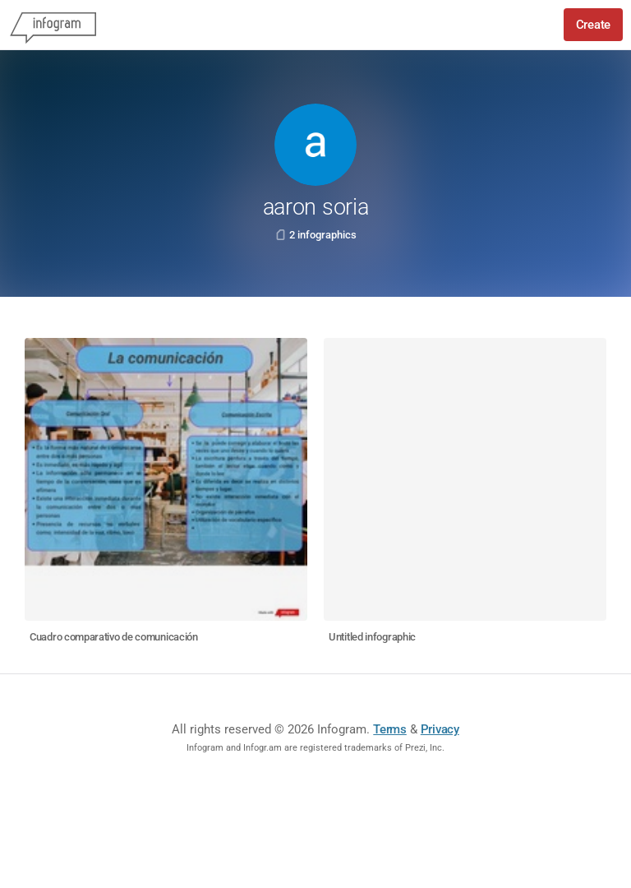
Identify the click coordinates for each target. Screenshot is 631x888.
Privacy (440, 729)
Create (593, 24)
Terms (390, 729)
